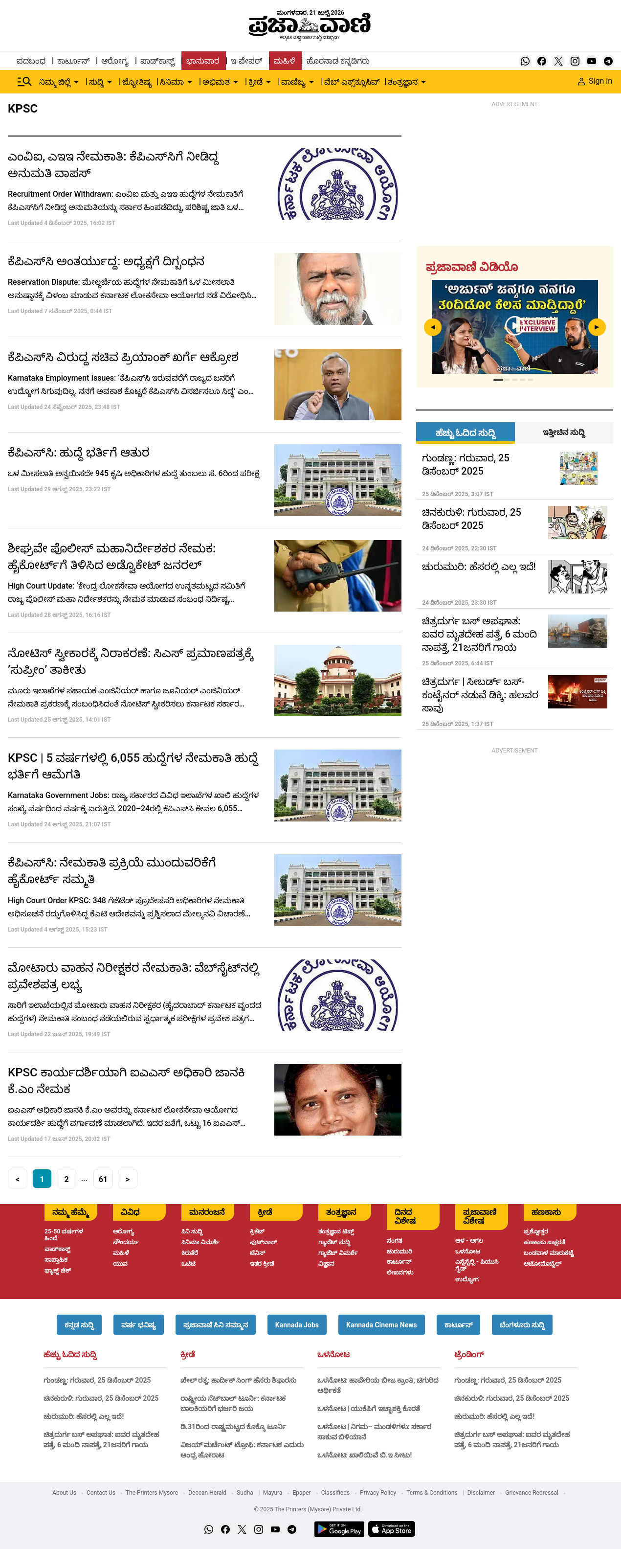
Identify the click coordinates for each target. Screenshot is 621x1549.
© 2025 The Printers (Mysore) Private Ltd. (308, 1509)
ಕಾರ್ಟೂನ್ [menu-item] (73, 61)
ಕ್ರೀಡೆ (187, 1354)
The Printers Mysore (152, 1492)
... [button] (84, 1178)
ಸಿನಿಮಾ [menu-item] (172, 82)
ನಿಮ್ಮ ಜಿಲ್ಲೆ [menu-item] (54, 82)
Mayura (273, 1492)
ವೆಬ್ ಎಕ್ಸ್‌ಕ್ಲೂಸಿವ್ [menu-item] (352, 82)
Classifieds (335, 1492)
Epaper (301, 1492)
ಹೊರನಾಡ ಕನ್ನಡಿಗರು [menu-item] (338, 61)
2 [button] (66, 1179)
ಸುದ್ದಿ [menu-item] (96, 82)
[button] (79, 1325)
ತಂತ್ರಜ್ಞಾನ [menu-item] (403, 82)
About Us (64, 1492)
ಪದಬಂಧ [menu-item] (31, 61)
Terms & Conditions (432, 1492)
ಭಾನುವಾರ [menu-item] (202, 61)
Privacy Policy (378, 1492)
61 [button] (103, 1179)
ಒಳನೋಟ (333, 1354)
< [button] (18, 1179)
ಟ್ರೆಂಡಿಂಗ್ (469, 1354)
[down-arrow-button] (76, 82)
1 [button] (42, 1179)
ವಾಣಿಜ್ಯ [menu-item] (293, 82)
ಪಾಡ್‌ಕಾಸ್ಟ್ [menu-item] (157, 61)
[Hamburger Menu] (25, 82)
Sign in (595, 81)
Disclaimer (481, 1492)
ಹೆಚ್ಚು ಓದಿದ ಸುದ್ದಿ (70, 1354)
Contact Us (101, 1492)
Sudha (245, 1492)
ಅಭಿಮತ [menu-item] (216, 82)
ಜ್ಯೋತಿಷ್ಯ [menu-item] (137, 82)
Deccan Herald (207, 1492)
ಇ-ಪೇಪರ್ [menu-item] (246, 61)
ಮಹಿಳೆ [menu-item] (284, 61)
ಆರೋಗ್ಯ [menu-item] (115, 61)
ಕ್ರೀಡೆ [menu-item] (255, 82)
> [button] (128, 1179)
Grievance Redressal (531, 1492)
